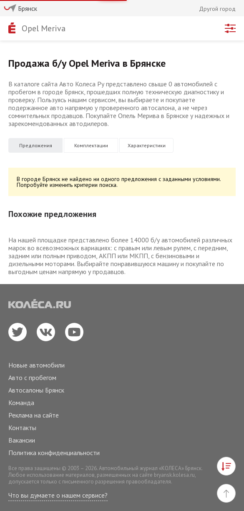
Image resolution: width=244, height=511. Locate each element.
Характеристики (147, 145)
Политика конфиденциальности (54, 452)
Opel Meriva (43, 28)
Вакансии (21, 440)
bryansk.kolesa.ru (174, 474)
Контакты (22, 427)
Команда (21, 402)
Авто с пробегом (32, 377)
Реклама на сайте (33, 415)
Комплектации (91, 145)
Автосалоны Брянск (36, 390)
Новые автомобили (36, 365)
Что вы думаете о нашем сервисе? (58, 495)
